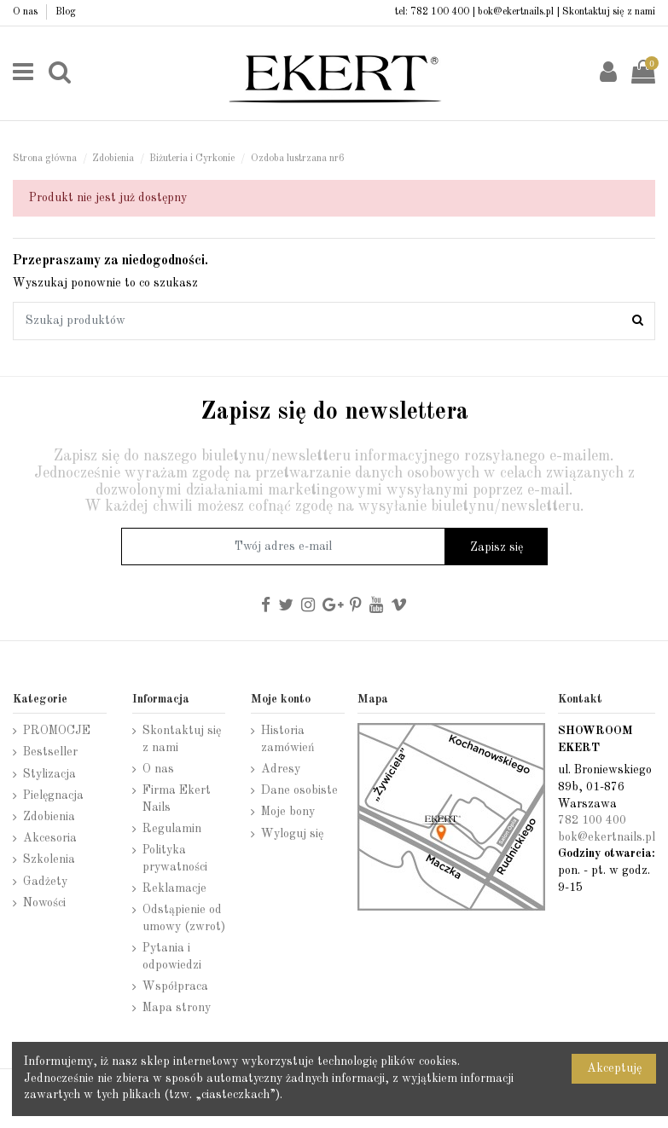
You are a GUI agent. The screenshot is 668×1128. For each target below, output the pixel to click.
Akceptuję (614, 1068)
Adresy (280, 769)
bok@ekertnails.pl (516, 12)
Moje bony (288, 812)
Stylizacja (49, 774)
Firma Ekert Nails (176, 798)
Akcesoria (50, 838)
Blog (65, 12)
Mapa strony (176, 1008)
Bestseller (50, 752)
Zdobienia (49, 817)
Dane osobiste (299, 790)
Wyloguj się (292, 834)
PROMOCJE (56, 731)
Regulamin (171, 829)
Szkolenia (49, 859)
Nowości (44, 903)
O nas (26, 12)
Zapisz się (496, 547)
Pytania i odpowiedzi (171, 956)
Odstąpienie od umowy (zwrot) (183, 918)
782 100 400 (439, 12)
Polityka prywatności (174, 858)
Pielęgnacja (53, 795)
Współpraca (175, 986)
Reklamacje (174, 888)
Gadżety (45, 882)
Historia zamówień (288, 739)
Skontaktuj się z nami (608, 12)
